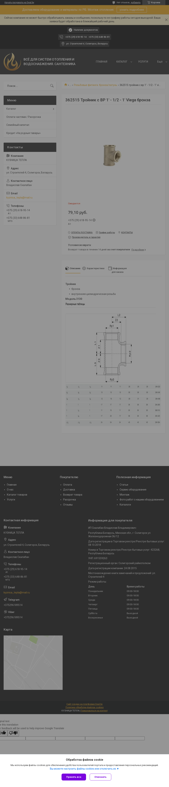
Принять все (73, 777)
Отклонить (100, 777)
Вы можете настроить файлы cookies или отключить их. (83, 768)
